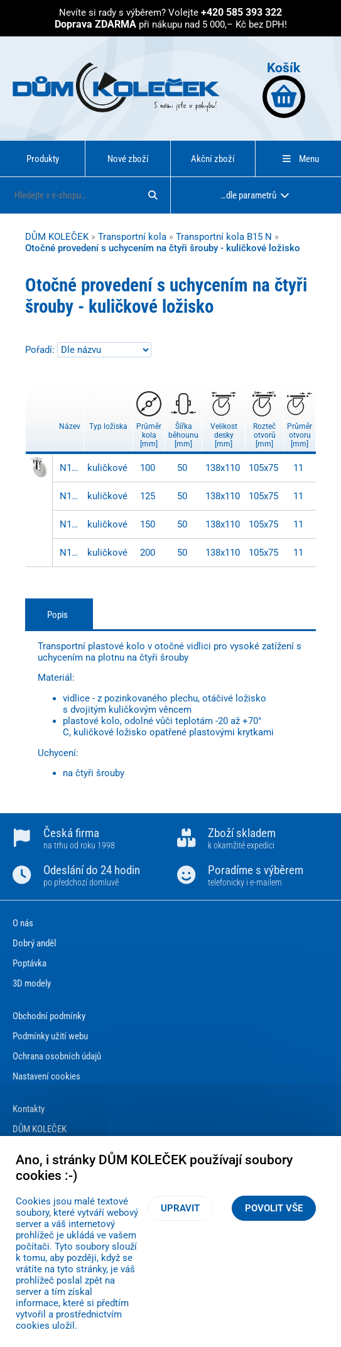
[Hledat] (152, 195)
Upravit (180, 1208)
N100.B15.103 (70, 467)
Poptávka (29, 963)
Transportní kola (132, 236)
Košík (284, 89)
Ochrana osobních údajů (57, 1056)
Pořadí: (41, 349)
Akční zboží (213, 159)
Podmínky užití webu (50, 1036)
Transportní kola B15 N (224, 236)
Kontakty (29, 1109)
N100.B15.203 (70, 552)
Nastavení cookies (46, 1076)
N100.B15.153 (70, 524)
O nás (23, 923)
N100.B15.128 (70, 496)
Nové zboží (128, 159)
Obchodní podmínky (49, 1016)
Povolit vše (274, 1208)
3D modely (32, 983)
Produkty (42, 159)
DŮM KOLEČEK (57, 236)
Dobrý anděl (34, 943)
